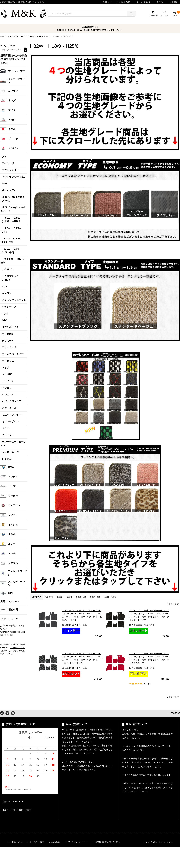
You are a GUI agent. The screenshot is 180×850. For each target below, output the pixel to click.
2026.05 (49, 737)
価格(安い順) (81, 597)
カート (176, 13)
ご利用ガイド (107, 2)
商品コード (49, 597)
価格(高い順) (95, 597)
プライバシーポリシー (77, 842)
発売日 (69, 597)
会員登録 (173, 2)
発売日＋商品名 (110, 597)
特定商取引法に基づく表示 (107, 842)
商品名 (60, 597)
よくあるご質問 (124, 2)
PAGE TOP (175, 713)
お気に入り (164, 15)
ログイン (160, 2)
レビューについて (143, 2)
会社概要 (55, 842)
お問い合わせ (153, 15)
